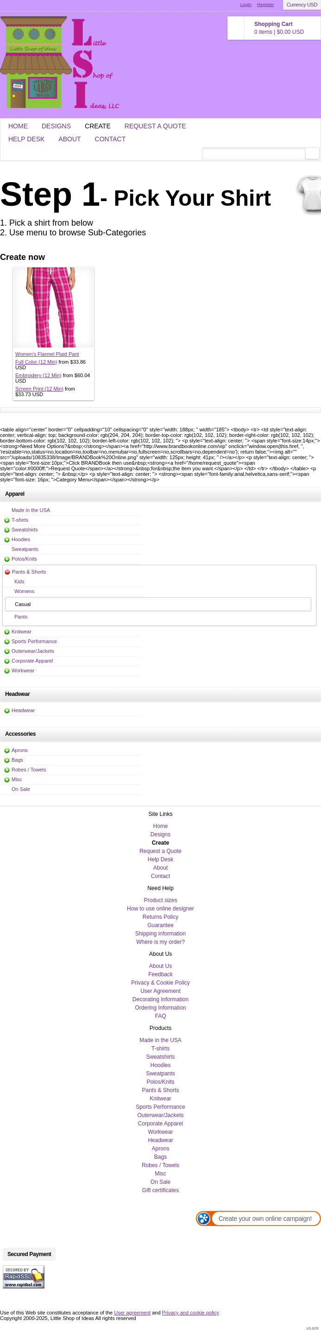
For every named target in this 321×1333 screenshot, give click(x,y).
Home (18, 126)
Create (98, 126)
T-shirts (20, 520)
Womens (24, 591)
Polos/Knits (24, 559)
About (69, 139)
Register (265, 4)
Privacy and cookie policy (191, 1312)
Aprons (20, 750)
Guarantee (160, 925)
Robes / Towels (29, 769)
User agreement (132, 1312)
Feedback (160, 974)
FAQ (160, 1016)
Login (246, 4)
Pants (20, 616)
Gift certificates (160, 1190)
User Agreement (160, 991)
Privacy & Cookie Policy (160, 982)
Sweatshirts (25, 529)
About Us (160, 966)
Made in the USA (31, 510)
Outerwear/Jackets (33, 651)
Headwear (23, 710)
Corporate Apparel (32, 660)
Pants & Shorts (29, 572)
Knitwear (21, 631)
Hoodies (21, 539)
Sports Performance (34, 641)
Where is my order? (160, 942)
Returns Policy (160, 917)
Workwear (23, 670)
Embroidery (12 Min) (38, 375)
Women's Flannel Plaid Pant (47, 354)
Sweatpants (25, 549)
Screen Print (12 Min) (39, 389)
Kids (19, 581)
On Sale (21, 789)
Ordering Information (160, 1007)
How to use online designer (160, 908)
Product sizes (160, 900)
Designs (56, 126)
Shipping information (160, 933)
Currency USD (302, 4)
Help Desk (26, 139)
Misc (17, 779)
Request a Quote (155, 126)
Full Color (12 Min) (36, 362)
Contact (110, 139)
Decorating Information (160, 999)
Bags (17, 760)
